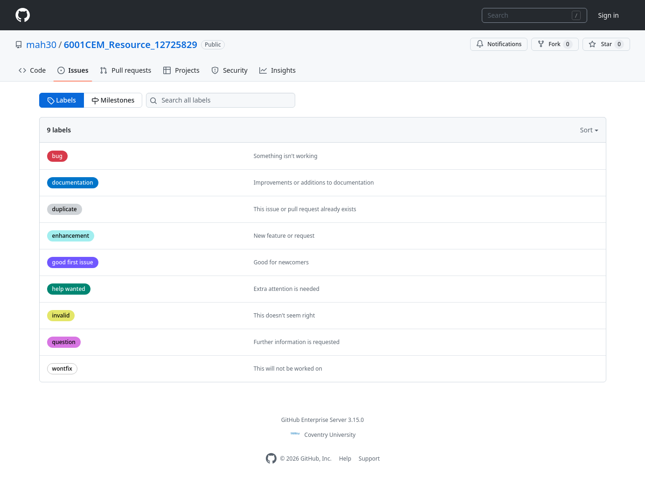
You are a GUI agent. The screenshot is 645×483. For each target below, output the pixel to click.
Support (369, 458)
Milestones (112, 100)
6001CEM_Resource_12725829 (130, 44)
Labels (61, 100)
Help (345, 458)
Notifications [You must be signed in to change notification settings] (498, 44)
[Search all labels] (220, 100)
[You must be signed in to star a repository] (606, 44)
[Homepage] (22, 15)
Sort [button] (587, 129)
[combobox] (534, 15)
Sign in (608, 15)
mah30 (41, 44)
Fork (554, 44)
